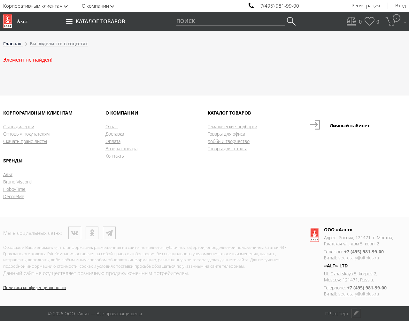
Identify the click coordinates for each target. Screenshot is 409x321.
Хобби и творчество (229, 141)
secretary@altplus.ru (358, 258)
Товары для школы (227, 149)
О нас (111, 126)
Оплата (112, 141)
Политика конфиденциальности (34, 287)
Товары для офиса (226, 134)
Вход (400, 5)
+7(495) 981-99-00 (278, 6)
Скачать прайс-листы (25, 141)
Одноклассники (92, 233)
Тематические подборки (232, 126)
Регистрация (365, 5)
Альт (7, 174)
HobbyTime (14, 189)
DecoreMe (13, 196)
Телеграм (109, 233)
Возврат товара (121, 149)
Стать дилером (18, 126)
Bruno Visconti (17, 182)
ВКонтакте (74, 233)
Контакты (115, 156)
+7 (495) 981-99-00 (364, 252)
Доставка (114, 134)
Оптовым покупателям (26, 134)
